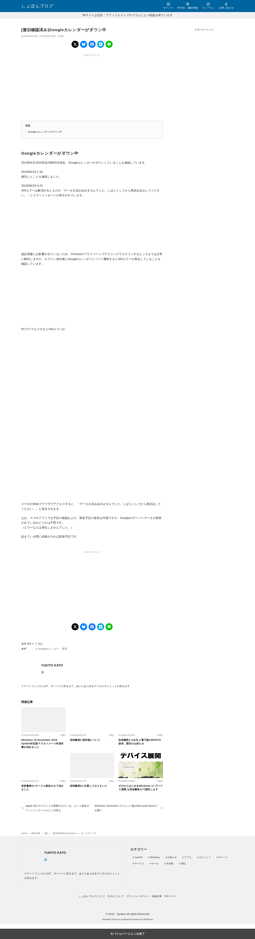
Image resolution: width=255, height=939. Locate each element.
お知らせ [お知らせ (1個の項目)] (172, 857)
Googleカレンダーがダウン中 (45, 131)
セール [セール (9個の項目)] (155, 863)
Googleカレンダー (48, 648)
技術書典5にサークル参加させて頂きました (42, 787)
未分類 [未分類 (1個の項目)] (170, 863)
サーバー (168, 5)
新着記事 (36, 833)
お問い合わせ (226, 5)
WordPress (148, 919)
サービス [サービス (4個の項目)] (139, 863)
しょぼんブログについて (92, 896)
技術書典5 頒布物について (85, 740)
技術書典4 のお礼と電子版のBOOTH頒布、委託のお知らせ (139, 742)
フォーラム (208, 5)
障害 (64, 648)
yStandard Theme (110, 919)
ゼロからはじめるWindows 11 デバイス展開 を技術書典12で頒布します (140, 787)
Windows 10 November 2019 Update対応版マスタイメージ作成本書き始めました (42, 743)
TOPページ (170, 896)
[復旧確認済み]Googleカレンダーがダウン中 (75, 833)
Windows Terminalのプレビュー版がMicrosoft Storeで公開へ (126, 807)
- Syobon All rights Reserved (132, 914)
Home (24, 833)
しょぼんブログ (37, 6)
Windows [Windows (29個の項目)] (155, 857)
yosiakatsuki (126, 919)
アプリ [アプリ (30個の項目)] (187, 857)
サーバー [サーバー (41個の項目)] (223, 857)
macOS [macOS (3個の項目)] (138, 857)
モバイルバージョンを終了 (127, 933)
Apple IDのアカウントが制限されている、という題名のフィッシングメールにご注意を (57, 807)
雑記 (62, 36)
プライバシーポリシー (138, 896)
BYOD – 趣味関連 (187, 5)
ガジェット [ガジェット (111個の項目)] (205, 857)
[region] (92, 85)
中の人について (115, 896)
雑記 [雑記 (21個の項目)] (183, 863)
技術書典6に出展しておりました (88, 785)
